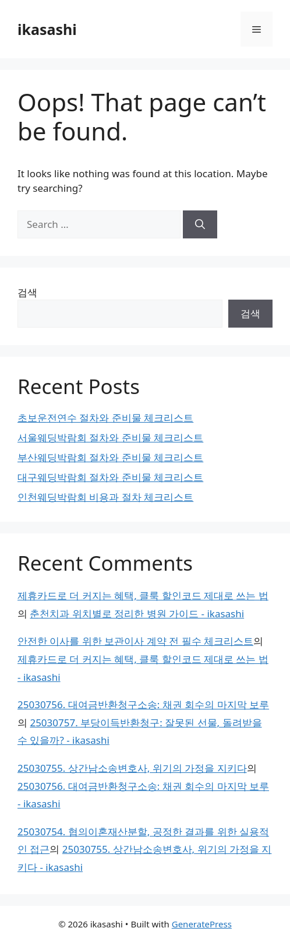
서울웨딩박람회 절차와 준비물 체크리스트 (110, 437)
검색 (27, 292)
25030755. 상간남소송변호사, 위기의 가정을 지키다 (132, 768)
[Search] (200, 224)
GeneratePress (202, 924)
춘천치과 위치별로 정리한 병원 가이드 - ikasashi (137, 613)
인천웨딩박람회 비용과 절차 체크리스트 (105, 497)
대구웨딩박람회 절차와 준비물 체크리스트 (110, 477)
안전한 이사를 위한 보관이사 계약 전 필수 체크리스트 (135, 641)
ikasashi (47, 29)
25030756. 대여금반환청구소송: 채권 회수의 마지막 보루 (143, 704)
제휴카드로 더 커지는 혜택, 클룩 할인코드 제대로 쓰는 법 (142, 595)
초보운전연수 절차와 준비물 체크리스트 (105, 417)
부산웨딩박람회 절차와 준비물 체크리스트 (110, 457)
